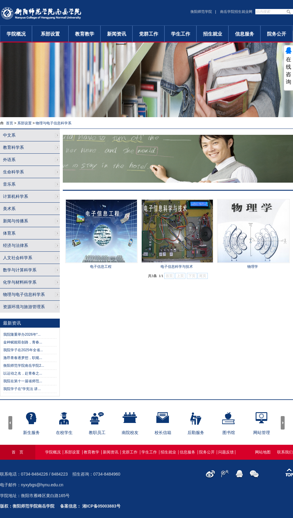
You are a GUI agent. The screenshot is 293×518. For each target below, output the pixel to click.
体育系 (9, 233)
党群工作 (148, 33)
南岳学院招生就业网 (236, 12)
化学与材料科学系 (19, 282)
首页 (9, 123)
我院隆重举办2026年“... (22, 334)
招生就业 (212, 33)
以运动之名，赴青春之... (22, 373)
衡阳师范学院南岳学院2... (23, 365)
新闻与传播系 (15, 220)
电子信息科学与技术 (177, 267)
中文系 (9, 135)
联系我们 (285, 452)
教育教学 (84, 33)
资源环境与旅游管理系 (24, 306)
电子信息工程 (101, 267)
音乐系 (9, 184)
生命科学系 (13, 171)
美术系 (9, 208)
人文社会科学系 (17, 257)
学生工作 (180, 33)
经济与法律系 (15, 245)
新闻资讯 (116, 33)
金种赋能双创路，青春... (22, 342)
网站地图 (263, 452)
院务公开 (276, 33)
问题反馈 (226, 452)
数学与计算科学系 (19, 270)
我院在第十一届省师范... (22, 381)
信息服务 (244, 33)
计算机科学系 (15, 196)
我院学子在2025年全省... (23, 350)
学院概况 (16, 33)
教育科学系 (13, 147)
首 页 (17, 452)
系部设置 (50, 33)
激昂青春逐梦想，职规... (22, 358)
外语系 (9, 159)
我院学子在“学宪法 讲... (22, 389)
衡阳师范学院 (201, 12)
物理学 (252, 267)
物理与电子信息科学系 (53, 123)
